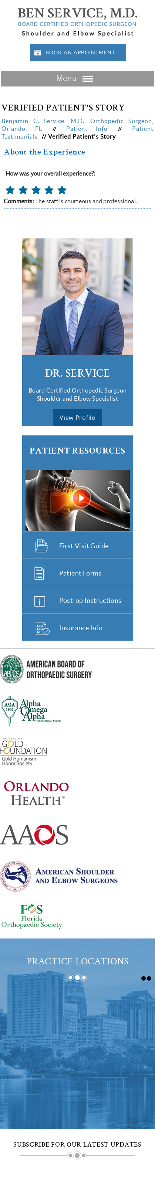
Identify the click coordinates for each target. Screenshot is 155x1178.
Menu (75, 79)
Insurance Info (81, 628)
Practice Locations (78, 962)
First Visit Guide (84, 546)
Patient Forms (80, 573)
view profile (77, 418)
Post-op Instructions (90, 600)
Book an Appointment (80, 52)
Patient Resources (77, 451)
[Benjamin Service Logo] (77, 21)
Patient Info (90, 128)
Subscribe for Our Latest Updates (77, 1144)
